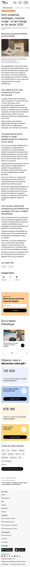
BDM (2, 501)
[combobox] (14, 305)
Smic (15, 123)
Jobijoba (3, 505)
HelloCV (3, 494)
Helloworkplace (5, 498)
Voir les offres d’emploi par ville (12, 469)
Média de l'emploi (11, 478)
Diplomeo (3, 511)
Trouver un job (19, 7)
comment (4, 197)
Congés (4, 266)
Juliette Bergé (7, 28)
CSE (5, 252)
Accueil (3, 478)
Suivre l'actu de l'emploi (8, 480)
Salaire (11, 266)
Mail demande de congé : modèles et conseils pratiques (10, 344)
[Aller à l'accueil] (5, 2)
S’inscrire (15, 310)
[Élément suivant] (27, 353)
